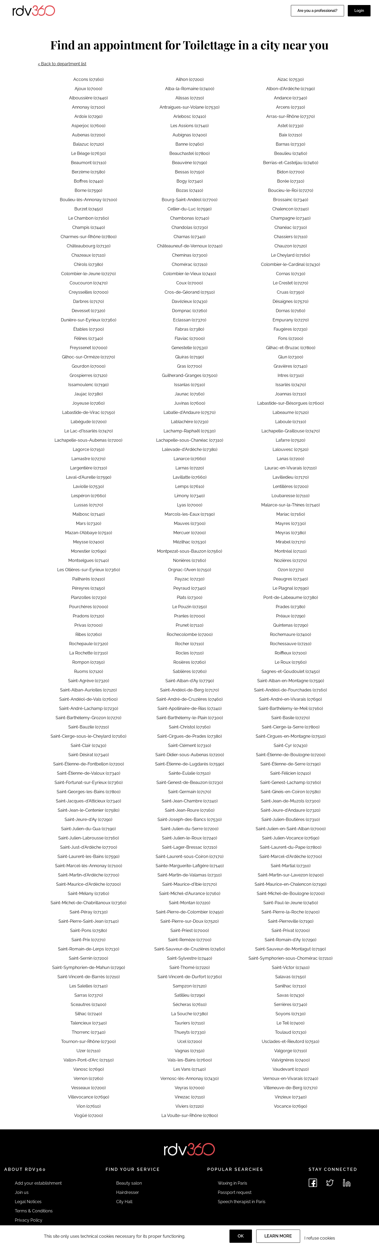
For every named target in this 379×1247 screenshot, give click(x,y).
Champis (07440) (88, 227)
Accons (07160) (88, 79)
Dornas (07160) (290, 310)
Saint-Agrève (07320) (88, 680)
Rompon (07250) (88, 662)
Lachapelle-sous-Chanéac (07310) (189, 440)
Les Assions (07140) (189, 125)
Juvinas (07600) (189, 403)
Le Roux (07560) (290, 662)
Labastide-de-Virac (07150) (88, 412)
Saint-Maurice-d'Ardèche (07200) (88, 884)
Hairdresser (127, 1192)
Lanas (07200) (290, 458)
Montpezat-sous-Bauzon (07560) (189, 551)
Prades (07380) (290, 606)
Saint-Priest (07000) (189, 930)
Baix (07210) (290, 134)
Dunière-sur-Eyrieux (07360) (88, 319)
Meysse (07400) (88, 541)
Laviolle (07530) (88, 486)
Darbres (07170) (88, 301)
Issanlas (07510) (189, 384)
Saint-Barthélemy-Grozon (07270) (88, 717)
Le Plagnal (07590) (291, 588)
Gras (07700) (189, 366)
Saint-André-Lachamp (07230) (88, 708)
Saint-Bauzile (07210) (88, 726)
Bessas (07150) (189, 171)
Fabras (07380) (189, 329)
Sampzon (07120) (189, 986)
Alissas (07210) (189, 97)
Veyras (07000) (189, 1087)
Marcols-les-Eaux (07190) (190, 514)
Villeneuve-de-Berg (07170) (290, 1087)
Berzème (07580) (88, 171)
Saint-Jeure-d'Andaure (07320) (290, 810)
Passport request (234, 1192)
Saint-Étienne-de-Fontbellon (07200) (88, 763)
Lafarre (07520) (290, 440)
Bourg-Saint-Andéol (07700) (189, 199)
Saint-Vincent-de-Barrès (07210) (88, 976)
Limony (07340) (189, 495)
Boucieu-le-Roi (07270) (290, 190)
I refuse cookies (319, 1238)
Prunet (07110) (189, 625)
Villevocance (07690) (88, 1097)
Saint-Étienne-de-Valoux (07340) (88, 773)
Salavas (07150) (290, 976)
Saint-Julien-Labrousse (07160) (88, 837)
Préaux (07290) (290, 615)
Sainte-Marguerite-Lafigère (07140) (190, 865)
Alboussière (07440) (88, 97)
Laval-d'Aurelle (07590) (88, 477)
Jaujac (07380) (88, 393)
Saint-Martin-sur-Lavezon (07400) (290, 874)
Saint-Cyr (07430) (290, 745)
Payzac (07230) (189, 578)
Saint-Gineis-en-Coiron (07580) (291, 791)
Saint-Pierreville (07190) (290, 921)
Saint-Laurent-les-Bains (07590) (88, 856)
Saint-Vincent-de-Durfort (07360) (189, 976)
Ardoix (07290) (88, 116)
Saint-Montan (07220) (189, 902)
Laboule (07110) (290, 421)
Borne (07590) (88, 190)
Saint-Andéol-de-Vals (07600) (88, 699)
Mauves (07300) (189, 523)
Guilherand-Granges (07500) (189, 375)
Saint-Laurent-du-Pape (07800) (290, 847)
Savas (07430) (290, 995)
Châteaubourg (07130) (88, 245)
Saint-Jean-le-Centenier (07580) (88, 810)
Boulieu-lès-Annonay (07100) (88, 199)
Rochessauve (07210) (290, 643)
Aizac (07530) (290, 79)
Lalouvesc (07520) (290, 449)
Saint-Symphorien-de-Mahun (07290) (88, 967)
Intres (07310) (291, 375)
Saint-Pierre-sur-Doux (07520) (189, 921)
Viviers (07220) (189, 1106)
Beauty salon (129, 1183)
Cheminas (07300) (189, 255)
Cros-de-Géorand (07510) (190, 292)
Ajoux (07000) (88, 88)
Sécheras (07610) (189, 1004)
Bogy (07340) (190, 181)
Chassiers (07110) (290, 236)
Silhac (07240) (88, 1013)
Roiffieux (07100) (290, 652)
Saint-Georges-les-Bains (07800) (88, 791)
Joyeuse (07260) (88, 403)
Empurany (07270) (291, 319)
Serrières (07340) (290, 1004)
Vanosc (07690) (88, 1069)
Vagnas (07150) (189, 1050)
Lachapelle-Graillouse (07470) (290, 430)
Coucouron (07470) (88, 282)
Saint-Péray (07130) (88, 912)
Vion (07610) (88, 1106)
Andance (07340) (290, 97)
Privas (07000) (88, 625)
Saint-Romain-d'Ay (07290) (290, 939)
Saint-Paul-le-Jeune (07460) (290, 902)
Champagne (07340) (290, 218)
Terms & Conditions (34, 1210)
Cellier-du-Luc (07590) (189, 208)
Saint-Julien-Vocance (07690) (290, 837)
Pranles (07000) (189, 615)
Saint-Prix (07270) (88, 939)
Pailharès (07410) (88, 578)
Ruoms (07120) (88, 671)
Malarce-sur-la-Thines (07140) (290, 504)
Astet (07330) (290, 125)
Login (359, 10)
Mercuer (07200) (189, 532)
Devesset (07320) (88, 310)
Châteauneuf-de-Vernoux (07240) (189, 245)
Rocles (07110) (190, 652)
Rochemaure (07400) (290, 634)
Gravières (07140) (290, 366)
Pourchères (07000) (88, 606)
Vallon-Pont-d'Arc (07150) (89, 1060)
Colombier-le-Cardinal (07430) (290, 264)
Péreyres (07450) (88, 588)
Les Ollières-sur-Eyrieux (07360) (88, 569)
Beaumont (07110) (88, 162)
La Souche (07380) (189, 1013)
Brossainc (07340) (290, 199)
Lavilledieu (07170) (291, 477)
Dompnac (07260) (189, 310)
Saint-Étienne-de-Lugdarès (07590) (189, 763)
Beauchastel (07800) (189, 153)
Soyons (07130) (290, 1013)
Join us (22, 1192)
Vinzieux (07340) (290, 1097)
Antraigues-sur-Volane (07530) (189, 107)
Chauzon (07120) (290, 245)
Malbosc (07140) (89, 514)
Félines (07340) (88, 338)
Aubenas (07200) (88, 134)
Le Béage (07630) (88, 153)
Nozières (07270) (290, 560)
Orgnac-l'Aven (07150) (189, 569)
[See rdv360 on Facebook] (313, 1183)
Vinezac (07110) (190, 1097)
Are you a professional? (317, 10)
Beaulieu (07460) (290, 153)
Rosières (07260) (189, 662)
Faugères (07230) (290, 329)
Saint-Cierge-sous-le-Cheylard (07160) (88, 736)
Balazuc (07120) (88, 144)
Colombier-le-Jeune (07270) (88, 273)
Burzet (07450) (88, 208)
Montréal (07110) (290, 551)
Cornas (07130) (290, 273)
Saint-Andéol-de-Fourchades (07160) (290, 689)
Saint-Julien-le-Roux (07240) (189, 837)
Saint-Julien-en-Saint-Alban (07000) (291, 828)
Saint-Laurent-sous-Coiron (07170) (189, 856)
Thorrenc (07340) (88, 1032)
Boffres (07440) (88, 181)
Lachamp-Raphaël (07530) (189, 430)
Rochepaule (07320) (88, 643)
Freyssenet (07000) (88, 347)
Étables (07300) (88, 329)
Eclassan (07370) (189, 319)
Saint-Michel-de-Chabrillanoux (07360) (88, 902)
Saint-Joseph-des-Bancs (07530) (189, 819)
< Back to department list (62, 63)
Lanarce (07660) (190, 458)
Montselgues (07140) (88, 560)
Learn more (278, 1236)
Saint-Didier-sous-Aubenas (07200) (189, 754)
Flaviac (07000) (190, 338)
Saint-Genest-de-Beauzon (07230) (189, 782)
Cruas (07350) (290, 292)
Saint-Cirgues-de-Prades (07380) (189, 736)
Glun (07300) (290, 356)
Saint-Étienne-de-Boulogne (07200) (290, 754)
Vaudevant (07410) (291, 1069)
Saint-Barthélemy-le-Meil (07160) (290, 708)
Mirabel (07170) (290, 541)
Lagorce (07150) (88, 449)
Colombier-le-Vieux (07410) (189, 273)
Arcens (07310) (290, 107)
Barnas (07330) (290, 144)
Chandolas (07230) (190, 227)
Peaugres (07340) (290, 578)
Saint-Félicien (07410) (290, 773)
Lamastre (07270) (88, 458)
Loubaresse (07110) (290, 495)
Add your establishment (38, 1183)
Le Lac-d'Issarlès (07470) (88, 430)
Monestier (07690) (88, 551)
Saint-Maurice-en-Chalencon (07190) (290, 884)
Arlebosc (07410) (189, 116)
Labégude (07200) (88, 421)
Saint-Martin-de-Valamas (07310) (189, 874)
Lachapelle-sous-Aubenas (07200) (88, 440)
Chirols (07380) (88, 264)
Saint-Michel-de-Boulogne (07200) (290, 893)
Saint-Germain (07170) (189, 791)
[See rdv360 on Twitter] (330, 1183)
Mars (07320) (88, 523)
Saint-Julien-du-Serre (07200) (189, 828)
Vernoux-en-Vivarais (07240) (290, 1078)
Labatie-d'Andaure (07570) (189, 412)
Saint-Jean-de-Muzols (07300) (290, 800)
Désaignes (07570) (290, 301)
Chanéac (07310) (290, 227)
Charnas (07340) (189, 236)
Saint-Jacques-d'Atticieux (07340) (88, 800)
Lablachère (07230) (189, 421)
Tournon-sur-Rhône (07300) (88, 1041)
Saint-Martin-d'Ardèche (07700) (88, 874)
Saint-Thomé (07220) (189, 967)
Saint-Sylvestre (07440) (189, 958)
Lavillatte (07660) (189, 477)
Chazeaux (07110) (88, 255)
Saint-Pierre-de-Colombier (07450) (189, 912)
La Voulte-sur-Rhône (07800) (189, 1115)
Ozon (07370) (291, 569)
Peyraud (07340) (189, 588)
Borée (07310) (290, 181)
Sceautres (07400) (88, 1004)
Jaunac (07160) (189, 393)
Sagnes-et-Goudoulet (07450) (290, 671)
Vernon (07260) (88, 1078)
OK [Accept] (241, 1236)
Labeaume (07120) (291, 412)
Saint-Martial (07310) (290, 865)
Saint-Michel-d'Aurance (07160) (189, 893)
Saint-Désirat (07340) (88, 754)
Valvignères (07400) (290, 1060)
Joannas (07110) (290, 393)
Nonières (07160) (189, 560)
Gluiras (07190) (189, 356)
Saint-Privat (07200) (291, 930)
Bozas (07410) (189, 190)
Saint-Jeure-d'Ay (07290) (88, 819)
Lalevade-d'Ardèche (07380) (189, 449)
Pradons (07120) (88, 615)
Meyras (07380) (291, 532)
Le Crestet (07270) (290, 282)
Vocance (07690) (290, 1106)
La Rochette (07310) (88, 652)
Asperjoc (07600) (88, 125)
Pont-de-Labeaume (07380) (290, 597)
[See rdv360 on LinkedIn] (346, 1183)
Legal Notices (28, 1201)
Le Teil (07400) (290, 1023)
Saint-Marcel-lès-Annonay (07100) (88, 865)
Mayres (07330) (291, 523)
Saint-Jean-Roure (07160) (189, 810)
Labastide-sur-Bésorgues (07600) (290, 403)
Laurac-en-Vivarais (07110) (291, 467)
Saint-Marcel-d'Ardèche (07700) (290, 856)
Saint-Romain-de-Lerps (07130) (88, 949)
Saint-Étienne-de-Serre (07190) (290, 763)
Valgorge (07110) (290, 1050)
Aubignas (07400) (190, 134)
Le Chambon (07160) (88, 218)
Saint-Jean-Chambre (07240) (190, 800)
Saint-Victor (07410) (290, 967)
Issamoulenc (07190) (88, 384)
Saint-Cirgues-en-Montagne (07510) (291, 736)
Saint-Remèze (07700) (189, 939)
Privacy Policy (28, 1220)
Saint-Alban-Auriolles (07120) (88, 689)
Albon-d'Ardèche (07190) (290, 88)
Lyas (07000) (189, 504)
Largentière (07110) (88, 467)
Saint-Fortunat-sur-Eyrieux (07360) (89, 782)
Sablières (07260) (189, 671)
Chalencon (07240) (290, 208)
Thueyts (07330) (189, 1032)
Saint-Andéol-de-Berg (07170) (189, 689)
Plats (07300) (189, 597)
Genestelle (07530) (189, 347)
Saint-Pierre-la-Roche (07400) (290, 912)
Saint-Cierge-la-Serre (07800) (290, 726)
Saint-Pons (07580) (88, 930)
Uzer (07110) (88, 1050)
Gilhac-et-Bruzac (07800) (290, 347)
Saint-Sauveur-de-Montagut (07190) (290, 949)
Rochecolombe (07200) (190, 634)
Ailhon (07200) (190, 79)
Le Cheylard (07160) (290, 255)
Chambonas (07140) (189, 218)
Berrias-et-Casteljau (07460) (290, 162)
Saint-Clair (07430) (88, 745)
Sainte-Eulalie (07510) (189, 773)
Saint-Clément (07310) (189, 745)
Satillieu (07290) (189, 995)
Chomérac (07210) (189, 264)
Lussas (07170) (88, 504)
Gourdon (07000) (88, 366)
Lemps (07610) (189, 486)
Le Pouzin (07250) (189, 606)
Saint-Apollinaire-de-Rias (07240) (189, 708)
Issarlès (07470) (291, 384)
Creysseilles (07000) (88, 292)
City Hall (124, 1201)
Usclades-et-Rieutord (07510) (290, 1041)
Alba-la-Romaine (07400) (189, 88)
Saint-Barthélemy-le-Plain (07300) (189, 717)
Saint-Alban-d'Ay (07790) (189, 680)
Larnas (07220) (189, 467)
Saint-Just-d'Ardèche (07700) (88, 847)
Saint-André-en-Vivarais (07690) (290, 699)
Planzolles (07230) (88, 597)
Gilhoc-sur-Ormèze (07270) (88, 356)
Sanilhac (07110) (290, 986)
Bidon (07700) (290, 171)
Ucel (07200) (189, 1041)
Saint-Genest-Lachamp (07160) (290, 782)
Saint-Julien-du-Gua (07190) (88, 828)
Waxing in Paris (232, 1183)
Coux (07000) (189, 282)
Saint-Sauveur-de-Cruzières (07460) (189, 949)
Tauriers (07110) (189, 1023)
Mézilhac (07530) (189, 541)
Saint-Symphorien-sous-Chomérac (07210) (290, 958)
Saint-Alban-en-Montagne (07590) (290, 680)
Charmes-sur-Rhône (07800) (88, 236)
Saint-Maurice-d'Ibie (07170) (189, 884)
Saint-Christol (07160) (189, 726)
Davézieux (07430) (189, 301)
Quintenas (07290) (290, 625)
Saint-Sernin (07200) (88, 958)
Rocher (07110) (189, 643)
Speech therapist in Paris (241, 1201)
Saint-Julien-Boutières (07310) (290, 819)
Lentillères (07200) (290, 486)
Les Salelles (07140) (88, 986)
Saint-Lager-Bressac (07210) (189, 847)
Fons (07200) (290, 338)
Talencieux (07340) (88, 1023)
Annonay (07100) (88, 107)
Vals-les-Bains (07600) (190, 1060)
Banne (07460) (189, 144)
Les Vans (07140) (189, 1069)
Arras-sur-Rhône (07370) (290, 116)
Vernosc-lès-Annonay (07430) (189, 1078)
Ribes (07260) (88, 634)
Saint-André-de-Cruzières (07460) (189, 699)
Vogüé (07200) (88, 1115)
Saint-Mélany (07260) (88, 893)
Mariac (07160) (290, 514)
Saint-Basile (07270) (290, 717)
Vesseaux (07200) (88, 1087)
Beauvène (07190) (189, 162)
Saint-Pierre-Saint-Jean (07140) (88, 921)
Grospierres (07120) (88, 375)
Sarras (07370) (88, 995)
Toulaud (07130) (290, 1032)
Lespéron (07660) (88, 495)
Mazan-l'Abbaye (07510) (88, 532)
